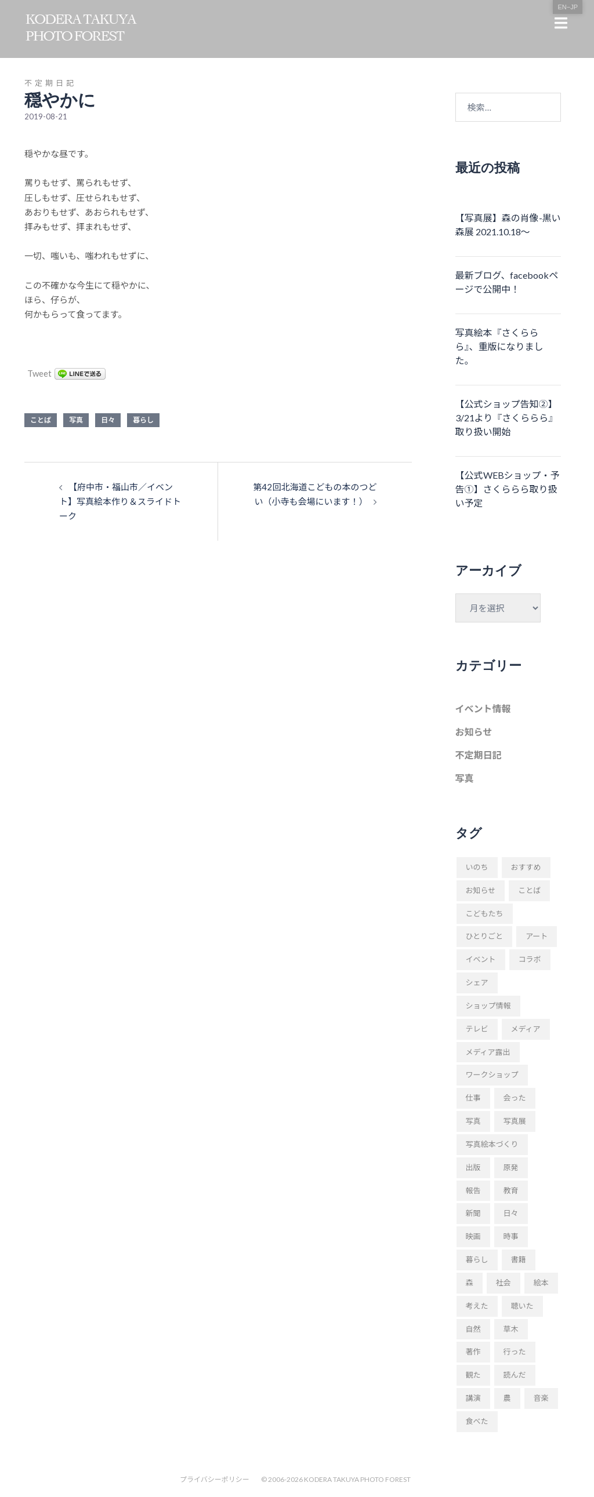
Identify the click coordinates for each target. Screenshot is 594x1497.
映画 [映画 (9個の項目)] (473, 1236)
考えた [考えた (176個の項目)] (477, 1305)
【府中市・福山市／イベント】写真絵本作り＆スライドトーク (120, 501)
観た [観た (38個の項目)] (473, 1374)
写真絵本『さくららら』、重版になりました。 (499, 346)
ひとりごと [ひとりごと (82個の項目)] (485, 936)
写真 (76, 420)
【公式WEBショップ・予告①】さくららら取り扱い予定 (507, 488)
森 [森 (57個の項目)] (469, 1282)
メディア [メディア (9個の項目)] (526, 1028)
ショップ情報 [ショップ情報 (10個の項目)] (488, 1005)
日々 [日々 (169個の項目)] (511, 1213)
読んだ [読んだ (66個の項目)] (515, 1374)
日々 (108, 420)
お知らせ (473, 731)
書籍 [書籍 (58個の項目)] (518, 1259)
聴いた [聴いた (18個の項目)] (522, 1305)
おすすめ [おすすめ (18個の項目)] (526, 867)
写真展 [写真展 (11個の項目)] (515, 1121)
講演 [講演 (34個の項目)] (473, 1398)
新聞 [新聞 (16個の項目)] (473, 1213)
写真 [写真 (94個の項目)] (473, 1121)
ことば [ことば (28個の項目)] (529, 890)
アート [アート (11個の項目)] (537, 936)
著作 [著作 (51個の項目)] (473, 1351)
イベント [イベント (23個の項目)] (481, 959)
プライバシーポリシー (214, 1479)
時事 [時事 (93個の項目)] (511, 1236)
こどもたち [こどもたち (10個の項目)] (485, 913)
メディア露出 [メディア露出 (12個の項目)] (488, 1052)
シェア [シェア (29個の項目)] (477, 982)
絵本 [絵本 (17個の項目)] (541, 1282)
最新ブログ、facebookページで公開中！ (507, 281)
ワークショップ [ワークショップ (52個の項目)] (492, 1074)
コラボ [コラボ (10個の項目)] (530, 959)
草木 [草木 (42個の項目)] (511, 1329)
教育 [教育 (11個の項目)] (511, 1190)
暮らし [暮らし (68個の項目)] (477, 1259)
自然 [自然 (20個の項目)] (473, 1329)
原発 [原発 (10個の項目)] (511, 1167)
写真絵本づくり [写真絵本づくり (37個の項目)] (492, 1144)
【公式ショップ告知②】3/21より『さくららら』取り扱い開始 (506, 417)
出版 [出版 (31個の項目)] (473, 1167)
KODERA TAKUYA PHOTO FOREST (357, 1479)
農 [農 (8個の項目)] (507, 1398)
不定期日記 (50, 83)
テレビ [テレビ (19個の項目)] (477, 1028)
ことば (40, 420)
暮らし (143, 420)
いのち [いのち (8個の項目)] (477, 867)
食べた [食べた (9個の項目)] (477, 1421)
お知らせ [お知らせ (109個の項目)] (481, 890)
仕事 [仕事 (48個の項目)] (473, 1097)
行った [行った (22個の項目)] (515, 1351)
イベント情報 (483, 708)
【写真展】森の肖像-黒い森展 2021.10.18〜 (508, 224)
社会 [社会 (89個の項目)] (503, 1282)
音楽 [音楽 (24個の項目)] (541, 1398)
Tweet (39, 373)
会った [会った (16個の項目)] (515, 1097)
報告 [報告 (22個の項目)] (473, 1190)
